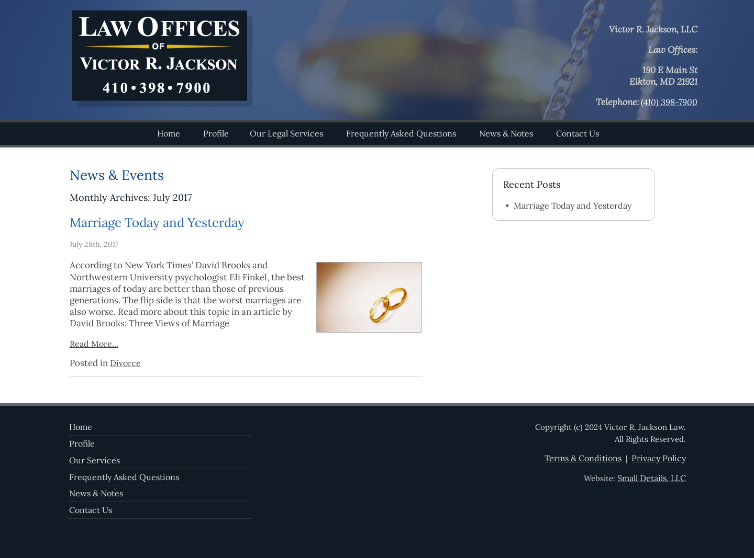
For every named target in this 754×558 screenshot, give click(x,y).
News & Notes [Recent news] (96, 493)
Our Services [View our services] (94, 460)
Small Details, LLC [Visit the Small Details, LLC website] (651, 478)
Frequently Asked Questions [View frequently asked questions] (124, 477)
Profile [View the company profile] (82, 443)
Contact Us (577, 133)
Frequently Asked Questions (401, 133)
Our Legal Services (286, 133)
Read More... (94, 343)
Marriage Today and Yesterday (157, 222)
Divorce (125, 363)
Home (168, 133)
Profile (216, 133)
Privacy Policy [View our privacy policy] (658, 458)
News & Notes (506, 133)
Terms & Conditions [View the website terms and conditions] (583, 458)
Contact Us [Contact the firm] (90, 510)
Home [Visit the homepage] (80, 427)
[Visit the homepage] (162, 103)
